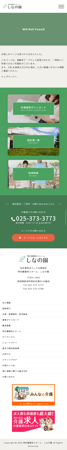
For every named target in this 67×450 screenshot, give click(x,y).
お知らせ (6, 354)
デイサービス (8, 337)
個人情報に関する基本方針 (14, 371)
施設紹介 (6, 308)
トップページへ (9, 76)
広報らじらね (8, 365)
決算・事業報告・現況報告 (14, 314)
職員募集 (6, 325)
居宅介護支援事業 (10, 348)
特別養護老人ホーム (11, 331)
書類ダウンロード (10, 319)
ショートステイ (9, 342)
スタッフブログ (9, 359)
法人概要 (6, 302)
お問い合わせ (8, 376)
